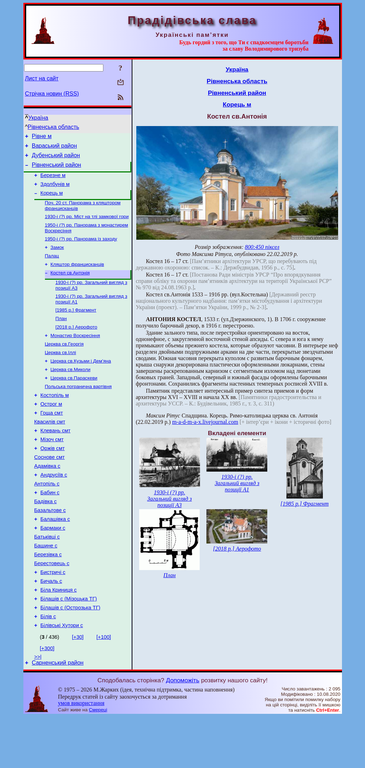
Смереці (98, 761)
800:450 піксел (262, 247)
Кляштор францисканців (77, 276)
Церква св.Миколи (71, 389)
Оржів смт (52, 477)
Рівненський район (56, 169)
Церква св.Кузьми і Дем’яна (81, 380)
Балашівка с (55, 556)
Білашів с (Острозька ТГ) (70, 656)
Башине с (45, 586)
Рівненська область (53, 127)
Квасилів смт (49, 447)
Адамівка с (47, 497)
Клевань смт (55, 457)
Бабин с (49, 527)
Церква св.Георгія (64, 362)
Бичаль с (51, 626)
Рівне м (42, 137)
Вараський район (54, 148)
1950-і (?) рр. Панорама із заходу (81, 249)
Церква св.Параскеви (74, 399)
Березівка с (48, 596)
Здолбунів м (54, 190)
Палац (52, 267)
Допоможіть (182, 731)
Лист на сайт (42, 78)
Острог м (51, 428)
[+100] (103, 687)
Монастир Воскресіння (75, 352)
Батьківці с (47, 576)
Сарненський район (58, 714)
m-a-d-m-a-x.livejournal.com (205, 422)
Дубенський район (56, 158)
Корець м (51, 200)
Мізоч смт (52, 467)
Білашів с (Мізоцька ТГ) (68, 646)
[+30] (78, 687)
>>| (38, 707)
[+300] (47, 698)
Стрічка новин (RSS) (52, 94)
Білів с (48, 666)
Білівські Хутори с (61, 675)
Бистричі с (52, 616)
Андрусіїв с (53, 507)
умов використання (81, 754)
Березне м (52, 180)
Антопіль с (46, 517)
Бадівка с (45, 537)
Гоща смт (51, 437)
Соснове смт (49, 487)
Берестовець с (51, 606)
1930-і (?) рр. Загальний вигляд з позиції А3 (169, 498)
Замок (57, 258)
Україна (38, 118)
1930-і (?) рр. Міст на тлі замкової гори (87, 225)
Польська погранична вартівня (78, 408)
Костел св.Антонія (70, 286)
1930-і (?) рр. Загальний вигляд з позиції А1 (237, 483)
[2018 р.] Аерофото (76, 343)
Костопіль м (54, 418)
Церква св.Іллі (60, 371)
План (61, 334)
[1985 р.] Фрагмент (76, 325)
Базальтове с (50, 547)
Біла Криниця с (58, 636)
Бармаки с (52, 566)
